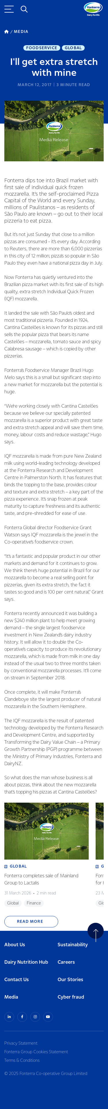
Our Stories (70, 979)
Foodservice (41, 48)
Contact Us (16, 979)
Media (11, 997)
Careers (66, 962)
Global (73, 48)
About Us (14, 945)
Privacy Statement (20, 1043)
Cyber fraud (71, 997)
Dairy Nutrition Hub (26, 962)
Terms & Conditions (21, 1061)
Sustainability (73, 945)
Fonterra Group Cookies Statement (36, 1052)
